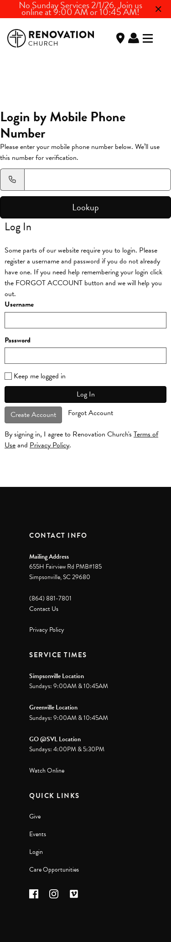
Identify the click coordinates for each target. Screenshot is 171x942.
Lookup (85, 207)
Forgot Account (90, 412)
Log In (133, 38)
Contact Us (43, 609)
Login (36, 852)
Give (35, 816)
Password (18, 340)
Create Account (33, 414)
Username (19, 304)
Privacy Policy (49, 445)
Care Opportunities (54, 869)
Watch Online (46, 770)
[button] (33, 893)
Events (37, 834)
